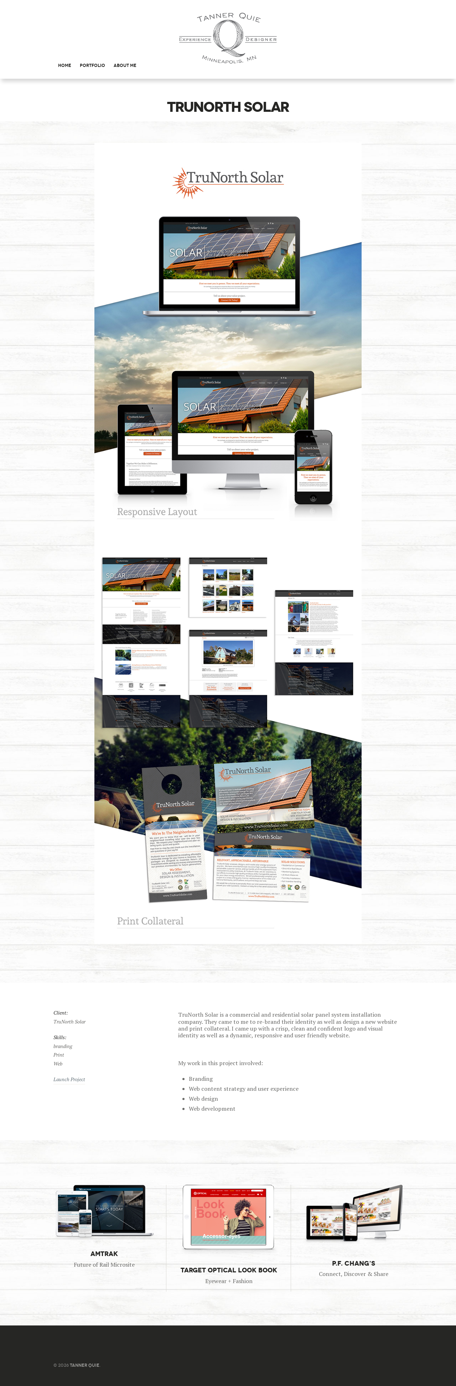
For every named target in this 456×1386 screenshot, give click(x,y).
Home (64, 65)
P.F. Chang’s (353, 1263)
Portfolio (92, 65)
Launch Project (69, 1079)
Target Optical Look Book (228, 1270)
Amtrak (104, 1254)
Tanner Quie (84, 1365)
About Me (125, 65)
